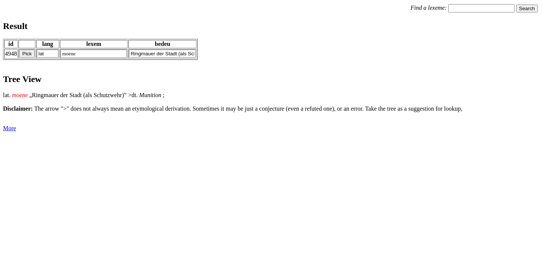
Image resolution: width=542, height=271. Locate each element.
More (9, 128)
